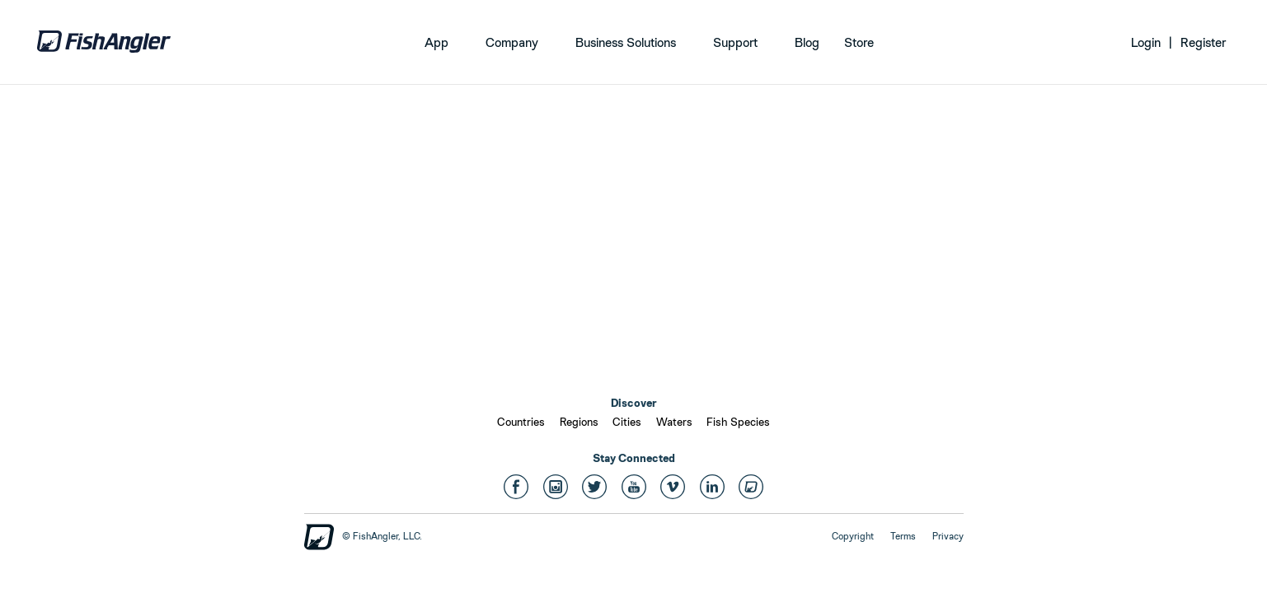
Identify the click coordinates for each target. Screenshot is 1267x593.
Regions (579, 421)
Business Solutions (625, 42)
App (436, 42)
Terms (903, 536)
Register (1203, 42)
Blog (807, 42)
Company (512, 42)
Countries (521, 421)
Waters (674, 421)
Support (735, 42)
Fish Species (738, 421)
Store (859, 42)
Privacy (948, 536)
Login (1146, 42)
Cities (626, 421)
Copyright (853, 536)
